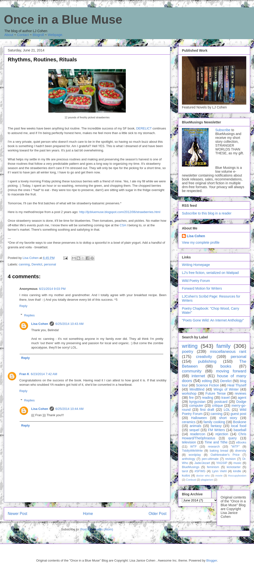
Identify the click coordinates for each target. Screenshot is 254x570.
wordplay (195, 454)
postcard (220, 402)
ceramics (188, 422)
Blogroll (38, 35)
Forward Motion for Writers (202, 288)
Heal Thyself (236, 385)
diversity (240, 450)
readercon (197, 434)
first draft (207, 410)
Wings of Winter (226, 389)
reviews (240, 393)
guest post (238, 414)
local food (238, 426)
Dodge (241, 402)
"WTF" (235, 446)
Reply (23, 306)
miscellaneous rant (228, 351)
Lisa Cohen (39, 324)
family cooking (214, 422)
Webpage (55, 35)
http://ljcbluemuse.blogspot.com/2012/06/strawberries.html (119, 212)
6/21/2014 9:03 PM (52, 289)
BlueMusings (190, 467)
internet (198, 376)
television (189, 442)
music (237, 463)
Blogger (211, 560)
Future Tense (215, 393)
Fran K (24, 374)
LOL (227, 410)
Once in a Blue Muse (63, 19)
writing (190, 346)
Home (88, 514)
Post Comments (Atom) (96, 529)
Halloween (199, 418)
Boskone (239, 422)
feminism (213, 467)
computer (196, 405)
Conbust (191, 479)
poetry (187, 351)
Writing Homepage (196, 265)
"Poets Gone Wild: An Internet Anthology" (213, 320)
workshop (189, 393)
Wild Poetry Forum (196, 281)
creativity (204, 356)
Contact (23, 35)
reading (207, 397)
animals (195, 426)
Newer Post (17, 514)
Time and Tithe (216, 442)
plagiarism (207, 479)
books (225, 366)
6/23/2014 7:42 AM (44, 374)
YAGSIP (221, 463)
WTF (193, 446)
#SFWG (199, 471)
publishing (207, 361)
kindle (237, 471)
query (232, 438)
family (223, 346)
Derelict (36, 264)
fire (191, 397)
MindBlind (196, 389)
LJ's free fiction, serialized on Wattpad (210, 273)
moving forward (231, 371)
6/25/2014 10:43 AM (69, 324)
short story (228, 418)
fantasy (216, 426)
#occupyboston (237, 475)
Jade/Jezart (202, 463)
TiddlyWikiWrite (192, 450)
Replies (29, 315)
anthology (188, 459)
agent (242, 397)
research (214, 446)
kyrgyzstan (197, 402)
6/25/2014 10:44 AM (69, 409)
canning (24, 264)
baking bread (219, 450)
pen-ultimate (210, 459)
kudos (186, 475)
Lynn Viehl (219, 471)
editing (207, 381)
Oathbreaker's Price (224, 454)
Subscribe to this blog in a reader (207, 213)
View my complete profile (200, 242)
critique (217, 405)
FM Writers (216, 430)
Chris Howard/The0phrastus (214, 436)
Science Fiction (207, 385)
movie (219, 475)
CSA (123, 225)
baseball (240, 430)
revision (230, 459)
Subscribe (222, 130)
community (192, 371)
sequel (194, 430)
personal (50, 264)
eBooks (241, 442)
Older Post (157, 514)
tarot (185, 471)
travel (225, 397)
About (8, 35)
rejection (221, 434)
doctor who (203, 475)
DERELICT (144, 128)
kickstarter (233, 467)
